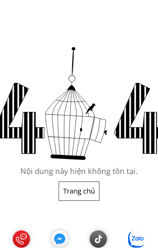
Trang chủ (79, 191)
